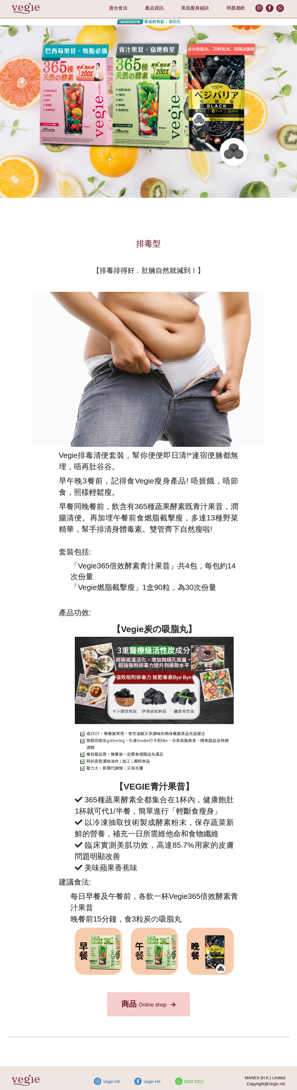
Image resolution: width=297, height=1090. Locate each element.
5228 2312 (189, 1081)
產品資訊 (154, 8)
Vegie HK (106, 1081)
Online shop (148, 1004)
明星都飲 (236, 8)
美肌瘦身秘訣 (195, 8)
